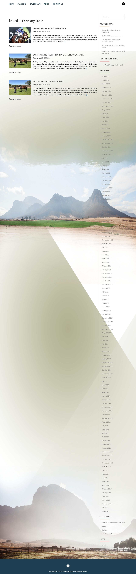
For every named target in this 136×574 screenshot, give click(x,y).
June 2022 (105, 251)
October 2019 (106, 370)
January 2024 (106, 180)
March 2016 (106, 500)
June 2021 (105, 296)
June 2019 (105, 385)
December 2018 (107, 407)
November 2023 (107, 188)
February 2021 (106, 310)
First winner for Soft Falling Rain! (47, 81)
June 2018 (105, 429)
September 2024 (107, 151)
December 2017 (107, 452)
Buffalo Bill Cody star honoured (112, 36)
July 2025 (105, 113)
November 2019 (107, 366)
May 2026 (105, 76)
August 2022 (106, 244)
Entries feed (106, 549)
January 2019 (106, 403)
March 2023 (106, 218)
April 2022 (105, 258)
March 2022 (106, 262)
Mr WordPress (107, 65)
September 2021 (107, 284)
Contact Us (58, 4)
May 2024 (105, 165)
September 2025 (107, 106)
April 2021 (105, 303)
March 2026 (106, 84)
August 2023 (106, 199)
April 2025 (105, 125)
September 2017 (107, 463)
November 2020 (107, 322)
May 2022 (105, 255)
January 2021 (106, 314)
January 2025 (106, 136)
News (11, 4)
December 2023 (107, 184)
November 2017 (107, 455)
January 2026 (106, 91)
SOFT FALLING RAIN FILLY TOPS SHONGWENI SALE (57, 54)
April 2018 (105, 437)
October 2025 (106, 102)
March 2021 (106, 307)
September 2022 (107, 240)
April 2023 (105, 214)
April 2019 (105, 392)
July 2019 (105, 381)
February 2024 (106, 177)
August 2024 (106, 154)
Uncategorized (107, 534)
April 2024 (105, 169)
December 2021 (107, 273)
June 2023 (105, 206)
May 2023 (105, 210)
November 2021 (107, 277)
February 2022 (106, 266)
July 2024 (105, 158)
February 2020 (106, 355)
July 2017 (105, 470)
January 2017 (106, 493)
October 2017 (106, 459)
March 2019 (106, 396)
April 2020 (105, 348)
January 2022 (106, 270)
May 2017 (105, 478)
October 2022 (106, 236)
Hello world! (119, 65)
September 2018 (107, 418)
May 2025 (105, 121)
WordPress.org (107, 556)
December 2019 (107, 362)
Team (46, 4)
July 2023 (105, 203)
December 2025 (107, 95)
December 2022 (107, 229)
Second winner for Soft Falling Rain (48, 28)
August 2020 (106, 333)
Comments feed (107, 552)
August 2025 (106, 110)
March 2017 (106, 485)
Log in (104, 545)
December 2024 (107, 139)
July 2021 (105, 292)
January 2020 (106, 359)
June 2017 (105, 474)
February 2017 (106, 489)
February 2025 (106, 132)
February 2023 (106, 221)
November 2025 (107, 99)
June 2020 (105, 340)
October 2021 (106, 281)
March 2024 (106, 173)
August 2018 (106, 422)
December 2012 (107, 504)
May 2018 (105, 433)
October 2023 (106, 192)
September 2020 (107, 329)
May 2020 (105, 344)
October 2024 (106, 147)
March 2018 (106, 440)
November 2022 (107, 232)
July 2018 (105, 426)
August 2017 (106, 467)
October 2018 (106, 414)
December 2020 (107, 318)
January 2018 (106, 448)
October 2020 (106, 325)
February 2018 (106, 444)
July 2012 (105, 507)
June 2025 (105, 117)
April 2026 (105, 80)
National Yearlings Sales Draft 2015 (113, 522)
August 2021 (106, 288)
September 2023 (107, 195)
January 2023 (106, 225)
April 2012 (105, 511)
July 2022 (105, 247)
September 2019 (107, 374)
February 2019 (106, 400)
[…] (64, 42)
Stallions (22, 4)
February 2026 (106, 87)
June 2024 (105, 162)
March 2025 (106, 128)
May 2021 (105, 299)
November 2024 (107, 143)
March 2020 (106, 351)
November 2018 (107, 411)
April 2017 (105, 481)
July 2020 (105, 336)
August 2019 (106, 377)
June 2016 (105, 496)
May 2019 (105, 388)
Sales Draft (35, 4)
